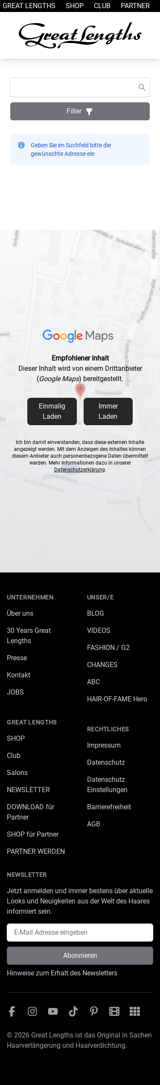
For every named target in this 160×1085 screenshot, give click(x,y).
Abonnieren (80, 955)
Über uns (20, 613)
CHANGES (102, 665)
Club (102, 6)
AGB (93, 824)
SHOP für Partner (32, 834)
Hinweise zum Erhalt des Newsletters (62, 973)
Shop (75, 6)
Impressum (104, 745)
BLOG (95, 613)
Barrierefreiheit (109, 807)
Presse (17, 658)
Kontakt (18, 675)
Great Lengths (29, 6)
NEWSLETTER (28, 790)
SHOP (16, 738)
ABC (93, 682)
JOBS (15, 692)
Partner (135, 6)
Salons (17, 773)
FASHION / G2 (108, 648)
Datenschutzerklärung (79, 470)
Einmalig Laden (52, 411)
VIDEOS (99, 630)
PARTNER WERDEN (36, 851)
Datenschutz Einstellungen (107, 784)
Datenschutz (106, 762)
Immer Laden (108, 411)
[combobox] (80, 87)
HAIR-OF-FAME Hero (117, 699)
